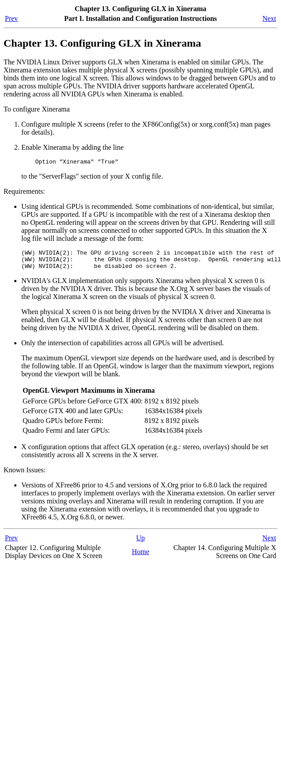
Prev (11, 18)
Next (269, 18)
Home (140, 557)
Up (140, 543)
